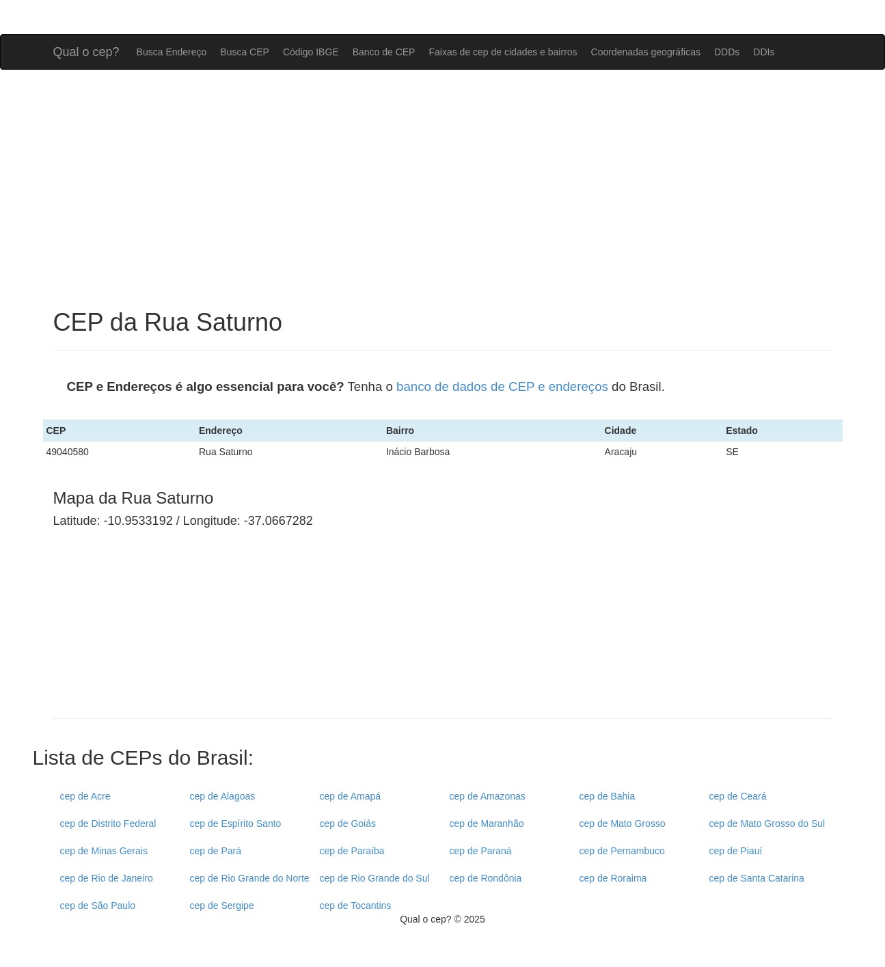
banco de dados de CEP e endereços (502, 386)
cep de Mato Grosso (623, 823)
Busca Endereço (172, 51)
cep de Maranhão (487, 823)
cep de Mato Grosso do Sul (767, 823)
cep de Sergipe (222, 905)
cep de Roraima (613, 878)
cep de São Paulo (98, 905)
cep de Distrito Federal (108, 823)
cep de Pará (216, 850)
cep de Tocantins (356, 905)
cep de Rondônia (486, 878)
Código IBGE (311, 51)
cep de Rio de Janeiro (106, 878)
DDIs (763, 51)
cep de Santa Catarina (756, 878)
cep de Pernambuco (622, 850)
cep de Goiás (348, 823)
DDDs (726, 51)
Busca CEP (244, 51)
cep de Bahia (608, 796)
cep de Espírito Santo (236, 823)
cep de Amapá (350, 796)
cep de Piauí (736, 850)
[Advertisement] (443, 189)
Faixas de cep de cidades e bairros (502, 51)
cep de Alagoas (223, 796)
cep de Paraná (481, 850)
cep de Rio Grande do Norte (250, 878)
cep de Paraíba (352, 850)
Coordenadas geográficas (645, 51)
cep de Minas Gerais (104, 850)
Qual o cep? (86, 50)
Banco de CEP (384, 51)
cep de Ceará (738, 796)
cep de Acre (85, 796)
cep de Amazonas (488, 796)
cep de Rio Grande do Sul (375, 878)
